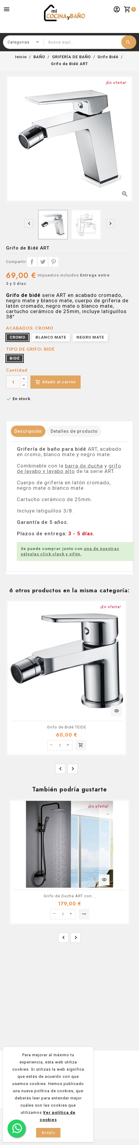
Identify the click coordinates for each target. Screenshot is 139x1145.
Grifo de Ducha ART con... (69, 896)
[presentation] (28, 223)
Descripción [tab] (28, 431)
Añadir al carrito (55, 382)
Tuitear (43, 262)
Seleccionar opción (84, 914)
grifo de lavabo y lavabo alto (69, 468)
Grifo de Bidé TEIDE (66, 727)
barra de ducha (84, 466)
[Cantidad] (13, 382)
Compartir (32, 262)
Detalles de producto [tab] (74, 431)
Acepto (48, 1133)
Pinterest (53, 262)
